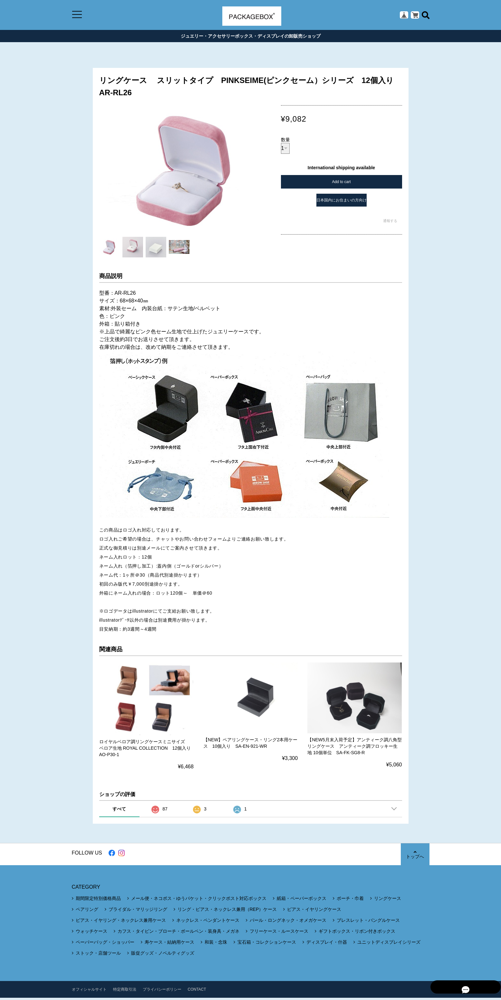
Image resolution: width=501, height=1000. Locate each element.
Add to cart (341, 184)
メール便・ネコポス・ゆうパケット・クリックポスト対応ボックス (198, 900)
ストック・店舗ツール (98, 955)
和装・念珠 (216, 944)
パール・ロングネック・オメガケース (288, 922)
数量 (285, 142)
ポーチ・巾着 (350, 900)
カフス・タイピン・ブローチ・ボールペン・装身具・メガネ (178, 933)
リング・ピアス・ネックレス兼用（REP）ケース (227, 911)
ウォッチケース (91, 933)
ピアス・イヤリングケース (314, 911)
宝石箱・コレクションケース (266, 944)
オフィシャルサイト (89, 991)
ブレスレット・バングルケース (368, 922)
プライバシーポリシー (162, 991)
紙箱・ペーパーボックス (301, 900)
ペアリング (87, 911)
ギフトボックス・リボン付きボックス (357, 933)
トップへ (415, 856)
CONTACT (197, 991)
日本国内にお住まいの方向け (341, 202)
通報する (390, 223)
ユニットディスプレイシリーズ (388, 944)
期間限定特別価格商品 (98, 900)
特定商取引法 (124, 991)
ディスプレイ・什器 (326, 944)
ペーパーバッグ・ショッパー (105, 944)
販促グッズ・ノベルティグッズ (162, 955)
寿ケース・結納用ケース (169, 944)
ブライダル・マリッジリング (138, 911)
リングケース (387, 900)
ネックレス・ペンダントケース (207, 922)
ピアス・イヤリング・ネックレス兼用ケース (121, 922)
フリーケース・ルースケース (279, 933)
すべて (119, 811)
